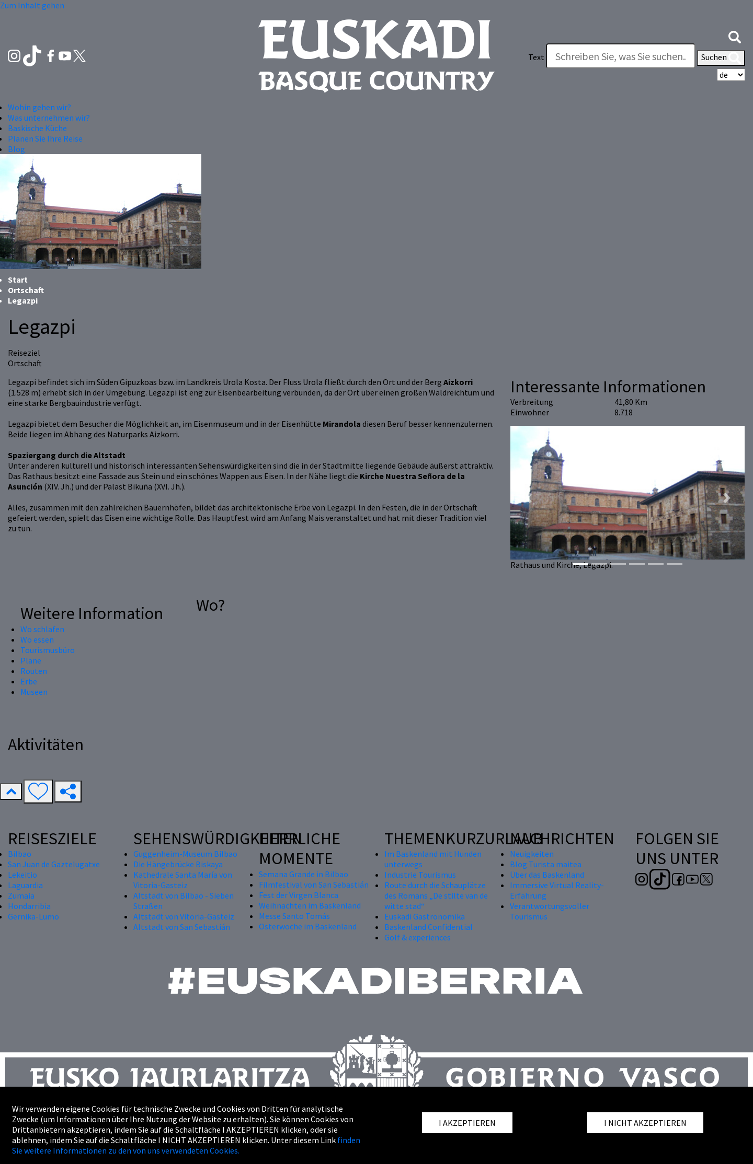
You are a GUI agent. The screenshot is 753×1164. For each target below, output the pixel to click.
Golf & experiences (417, 937)
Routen (33, 671)
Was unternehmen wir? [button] (49, 117)
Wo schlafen (42, 629)
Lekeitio (22, 874)
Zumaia (21, 895)
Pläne (30, 660)
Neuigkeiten (532, 853)
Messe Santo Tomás (294, 916)
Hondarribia (29, 906)
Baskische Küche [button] (37, 128)
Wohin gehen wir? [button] (39, 107)
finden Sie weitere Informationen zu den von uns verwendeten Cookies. (186, 1145)
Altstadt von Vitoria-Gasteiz (183, 916)
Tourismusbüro (47, 650)
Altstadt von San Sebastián (181, 927)
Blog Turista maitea (545, 864)
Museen (34, 691)
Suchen (721, 58)
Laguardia (25, 885)
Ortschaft (26, 290)
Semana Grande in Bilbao (303, 874)
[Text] (620, 55)
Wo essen (37, 639)
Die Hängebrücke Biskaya (178, 864)
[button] (734, 36)
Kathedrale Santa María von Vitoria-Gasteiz (182, 879)
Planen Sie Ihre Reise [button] (45, 138)
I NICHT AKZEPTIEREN (645, 1123)
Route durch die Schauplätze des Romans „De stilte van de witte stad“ (436, 895)
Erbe (28, 681)
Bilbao (19, 853)
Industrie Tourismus (420, 874)
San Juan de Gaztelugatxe (54, 864)
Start (18, 279)
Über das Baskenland (547, 874)
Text (536, 57)
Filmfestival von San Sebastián (314, 884)
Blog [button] (16, 149)
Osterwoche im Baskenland (308, 926)
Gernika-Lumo (33, 916)
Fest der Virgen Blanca (298, 895)
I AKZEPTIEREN (467, 1123)
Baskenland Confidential (428, 927)
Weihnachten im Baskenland (310, 905)
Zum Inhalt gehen (32, 5)
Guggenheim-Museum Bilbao (185, 853)
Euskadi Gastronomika (424, 916)
